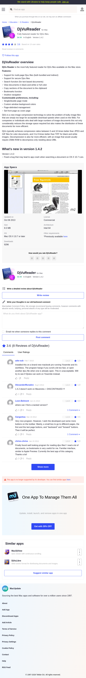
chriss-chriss (21, 441)
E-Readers (24, 22)
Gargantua (20, 417)
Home (4, 22)
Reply (26, 378)
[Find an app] (11, 9)
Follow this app (10, 55)
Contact (5, 654)
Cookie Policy (8, 648)
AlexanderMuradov (24, 385)
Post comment (43, 337)
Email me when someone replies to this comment (28, 332)
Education (14, 22)
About (4, 603)
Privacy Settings (9, 642)
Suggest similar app (43, 573)
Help (4, 661)
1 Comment (73, 410)
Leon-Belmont (22, 401)
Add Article (7, 622)
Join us (65, 2)
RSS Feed (6, 667)
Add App (6, 610)
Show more (43, 467)
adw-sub (19, 360)
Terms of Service (9, 629)
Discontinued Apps (10, 616)
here (65, 236)
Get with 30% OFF (43, 526)
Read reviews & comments (13, 49)
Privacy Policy (8, 635)
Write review (43, 295)
